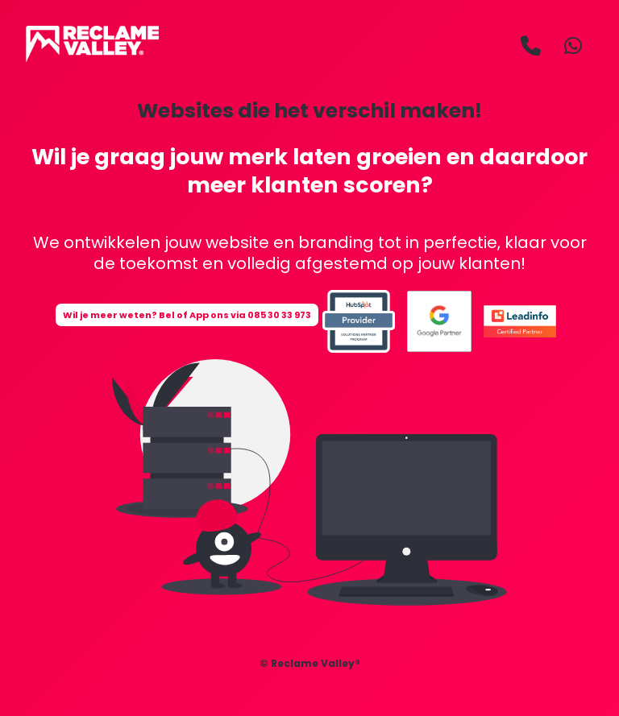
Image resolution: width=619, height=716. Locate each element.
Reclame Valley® (315, 663)
